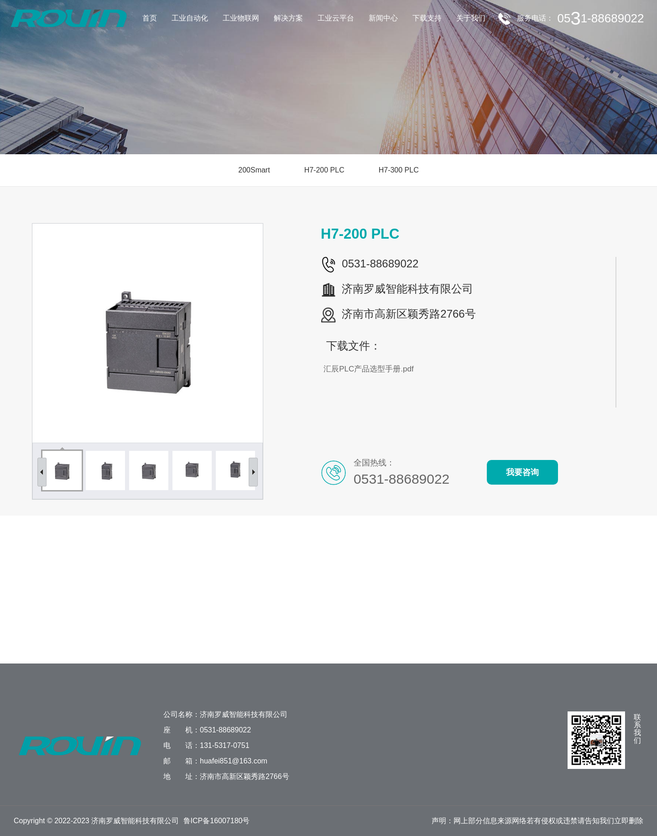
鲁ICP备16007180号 (216, 821)
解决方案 (288, 18)
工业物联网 (241, 18)
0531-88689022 (225, 730)
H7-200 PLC (321, 170)
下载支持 (427, 18)
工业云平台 (336, 18)
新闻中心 (383, 18)
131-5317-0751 (225, 745)
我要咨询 (526, 472)
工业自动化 (190, 18)
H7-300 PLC (395, 170)
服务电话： (582, 18)
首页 (149, 18)
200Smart (250, 170)
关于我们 (470, 18)
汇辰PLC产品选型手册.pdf (372, 369)
